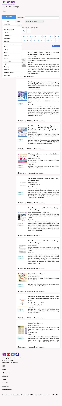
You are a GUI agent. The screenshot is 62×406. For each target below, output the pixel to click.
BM (3, 6)
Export (55, 46)
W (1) (48, 40)
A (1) (24, 36)
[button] (20, 25)
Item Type (23, 30)
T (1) (38, 40)
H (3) (44, 36)
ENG (6, 6)
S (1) (34, 40)
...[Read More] (35, 73)
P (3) (24, 40)
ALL (8, 21)
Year (29, 30)
